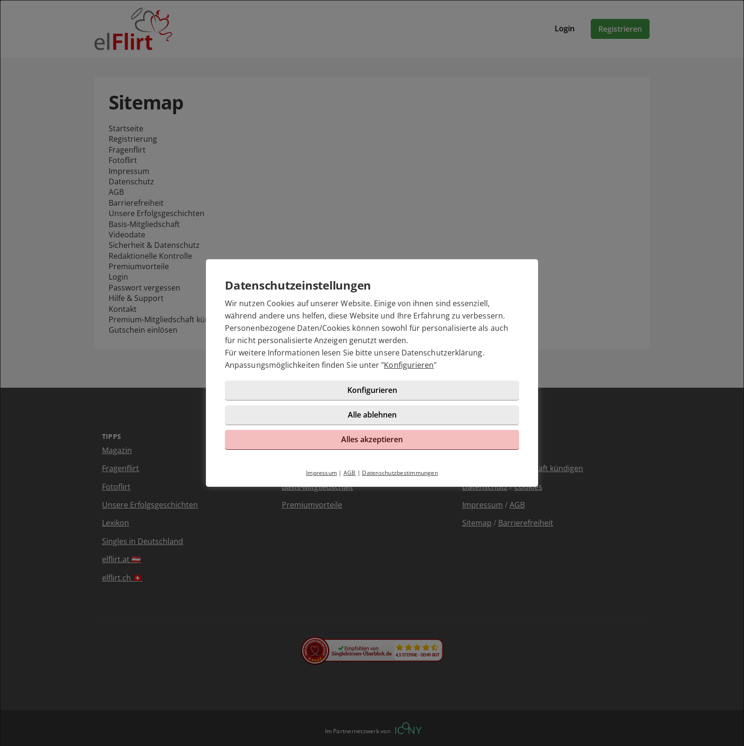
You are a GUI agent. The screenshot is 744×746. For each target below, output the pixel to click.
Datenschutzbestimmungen (400, 473)
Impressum (321, 473)
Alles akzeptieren (372, 439)
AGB (350, 473)
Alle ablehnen (372, 414)
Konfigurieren (409, 365)
